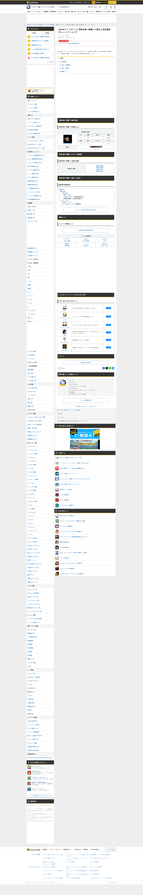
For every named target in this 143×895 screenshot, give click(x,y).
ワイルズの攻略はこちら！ (35, 111)
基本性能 (63, 61)
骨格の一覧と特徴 (32, 428)
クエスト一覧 (80, 11)
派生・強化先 (65, 68)
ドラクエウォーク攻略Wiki (49, 864)
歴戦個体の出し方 (32, 439)
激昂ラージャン (32, 560)
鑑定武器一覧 (31, 214)
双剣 (29, 277)
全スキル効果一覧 (32, 388)
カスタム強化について (33, 728)
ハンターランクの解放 (33, 724)
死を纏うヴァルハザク (33, 567)
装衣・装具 (30, 373)
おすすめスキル (32, 391)
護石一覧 (30, 402)
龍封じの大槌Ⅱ (68, 196)
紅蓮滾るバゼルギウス (33, 556)
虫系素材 (30, 644)
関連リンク (64, 71)
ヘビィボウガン (32, 314)
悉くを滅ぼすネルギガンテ (35, 564)
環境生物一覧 (31, 633)
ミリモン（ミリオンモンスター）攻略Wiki (53, 878)
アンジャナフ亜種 (32, 453)
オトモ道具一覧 (32, 380)
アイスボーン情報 (32, 108)
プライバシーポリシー (55, 849)
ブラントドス (31, 516)
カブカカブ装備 (32, 351)
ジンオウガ (30, 468)
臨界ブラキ (30, 575)
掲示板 (114, 11)
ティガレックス (32, 475)
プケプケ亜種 (31, 508)
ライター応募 (111, 849)
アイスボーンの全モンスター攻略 (36, 417)
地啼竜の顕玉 (99, 171)
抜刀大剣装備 (31, 355)
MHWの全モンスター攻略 (34, 420)
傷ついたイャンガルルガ (34, 553)
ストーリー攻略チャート (34, 122)
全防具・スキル (32, 210)
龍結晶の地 (30, 713)
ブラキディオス (32, 512)
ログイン (112, 2)
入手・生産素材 (65, 65)
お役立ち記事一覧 (32, 721)
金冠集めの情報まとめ (33, 746)
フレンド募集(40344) (33, 173)
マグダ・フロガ (64, 200)
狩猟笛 (29, 285)
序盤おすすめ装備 (32, 362)
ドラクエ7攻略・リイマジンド (50, 858)
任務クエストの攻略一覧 (34, 118)
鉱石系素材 (30, 648)
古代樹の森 (30, 699)
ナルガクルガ (31, 494)
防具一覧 (73, 11)
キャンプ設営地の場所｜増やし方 (40, 49)
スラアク (30, 303)
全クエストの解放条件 (33, 593)
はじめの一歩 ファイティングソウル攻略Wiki (101, 878)
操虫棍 (29, 288)
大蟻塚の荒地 (31, 702)
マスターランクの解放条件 (35, 126)
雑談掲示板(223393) (33, 181)
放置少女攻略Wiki (94, 870)
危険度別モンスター (33, 435)
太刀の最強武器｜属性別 (37, 53)
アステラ (30, 695)
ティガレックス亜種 (33, 479)
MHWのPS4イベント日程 (34, 144)
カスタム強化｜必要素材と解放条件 (40, 36)
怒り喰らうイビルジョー (34, 545)
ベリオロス (30, 519)
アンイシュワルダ (32, 450)
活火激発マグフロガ (66, 202)
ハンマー (62, 417)
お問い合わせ (78, 849)
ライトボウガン (32, 310)
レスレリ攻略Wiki (94, 874)
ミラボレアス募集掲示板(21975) (36, 155)
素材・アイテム (90, 11)
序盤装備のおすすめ (36, 45)
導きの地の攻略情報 (33, 130)
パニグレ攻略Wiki (47, 874)
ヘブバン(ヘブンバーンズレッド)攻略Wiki (53, 870)
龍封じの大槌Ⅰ (67, 195)
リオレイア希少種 (32, 538)
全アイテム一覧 (32, 629)
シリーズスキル (32, 395)
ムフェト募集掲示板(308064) (35, 159)
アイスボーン (38, 11)
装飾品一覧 (30, 406)
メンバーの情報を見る (86, 400)
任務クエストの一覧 (33, 596)
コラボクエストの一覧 (33, 604)
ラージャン (30, 534)
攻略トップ (30, 11)
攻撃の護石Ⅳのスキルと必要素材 (40, 41)
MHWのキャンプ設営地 (34, 677)
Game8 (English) (95, 849)
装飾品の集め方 (32, 410)
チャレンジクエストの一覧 (35, 611)
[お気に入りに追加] (93, 7)
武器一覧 (67, 11)
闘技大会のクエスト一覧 (34, 607)
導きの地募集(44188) (33, 166)
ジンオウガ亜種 (32, 472)
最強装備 (46, 11)
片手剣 (29, 266)
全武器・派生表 (32, 206)
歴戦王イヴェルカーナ (33, 578)
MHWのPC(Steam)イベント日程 (36, 148)
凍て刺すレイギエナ (33, 549)
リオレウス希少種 (32, 542)
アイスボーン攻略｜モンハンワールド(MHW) (69, 410)
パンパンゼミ (31, 358)
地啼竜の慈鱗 (99, 166)
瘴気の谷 (30, 710)
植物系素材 (30, 640)
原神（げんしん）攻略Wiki (49, 867)
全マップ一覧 (31, 673)
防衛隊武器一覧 (32, 248)
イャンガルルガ (32, 461)
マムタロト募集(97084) (34, 170)
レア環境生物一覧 (32, 637)
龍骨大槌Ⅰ (62, 189)
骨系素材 (30, 655)
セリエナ (30, 684)
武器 (61, 413)
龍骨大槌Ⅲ (65, 193)
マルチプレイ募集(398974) (35, 162)
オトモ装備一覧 (32, 377)
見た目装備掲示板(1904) (34, 199)
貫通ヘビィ (30, 321)
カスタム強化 (106, 11)
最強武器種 (53, 11)
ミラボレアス (31, 527)
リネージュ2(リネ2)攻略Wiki (73, 878)
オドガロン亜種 (32, 464)
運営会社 (86, 849)
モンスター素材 (32, 662)
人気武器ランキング (33, 255)
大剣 (29, 270)
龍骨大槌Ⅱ (63, 191)
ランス (29, 292)
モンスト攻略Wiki (94, 862)
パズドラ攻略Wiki (70, 862)
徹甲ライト (30, 318)
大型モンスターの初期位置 (35, 424)
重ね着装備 (30, 369)
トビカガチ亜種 (32, 490)
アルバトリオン (32, 446)
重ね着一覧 (99, 11)
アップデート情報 (32, 104)
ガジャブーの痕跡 (32, 743)
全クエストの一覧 (32, 589)
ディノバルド (31, 483)
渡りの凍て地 (31, 688)
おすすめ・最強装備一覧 (34, 133)
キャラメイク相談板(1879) (34, 195)
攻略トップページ (32, 100)
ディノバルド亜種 (32, 486)
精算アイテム (31, 659)
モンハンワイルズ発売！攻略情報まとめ (70, 43)
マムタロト (30, 523)
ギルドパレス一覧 (32, 221)
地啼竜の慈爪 (99, 169)
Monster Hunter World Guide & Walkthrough (40, 757)
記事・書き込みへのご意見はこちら (86, 406)
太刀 (29, 274)
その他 (29, 666)
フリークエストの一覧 (33, 600)
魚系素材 (30, 651)
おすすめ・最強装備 (33, 259)
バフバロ (30, 505)
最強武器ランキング (33, 252)
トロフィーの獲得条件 (33, 732)
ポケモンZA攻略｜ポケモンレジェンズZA (53, 854)
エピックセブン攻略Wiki (96, 867)
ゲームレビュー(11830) (34, 192)
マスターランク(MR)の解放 (35, 618)
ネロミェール (31, 497)
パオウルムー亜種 (32, 501)
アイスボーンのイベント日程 (35, 140)
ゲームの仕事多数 (76, 2)
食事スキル (30, 399)
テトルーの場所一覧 (33, 739)
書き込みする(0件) (86, 362)
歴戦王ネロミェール (33, 582)
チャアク (30, 299)
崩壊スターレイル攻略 (48, 862)
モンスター (60, 11)
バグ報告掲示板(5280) (33, 188)
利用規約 (45, 849)
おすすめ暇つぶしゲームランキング (41, 795)
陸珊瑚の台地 (31, 706)
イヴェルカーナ (32, 457)
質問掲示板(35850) (32, 184)
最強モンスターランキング (35, 432)
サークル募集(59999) (33, 177)
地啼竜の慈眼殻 (99, 167)
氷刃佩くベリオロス (33, 571)
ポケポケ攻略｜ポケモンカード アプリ (99, 858)
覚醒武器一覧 (31, 217)
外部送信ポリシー (67, 849)
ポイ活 (87, 2)
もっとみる (50, 62)
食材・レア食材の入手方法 (35, 735)
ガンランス (30, 296)
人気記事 (34, 33)
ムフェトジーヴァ (32, 531)
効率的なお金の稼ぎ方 (33, 750)
